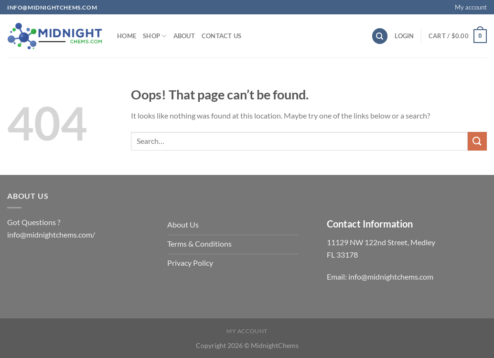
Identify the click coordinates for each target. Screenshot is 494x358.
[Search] (379, 36)
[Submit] (477, 141)
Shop (154, 36)
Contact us (222, 36)
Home (126, 36)
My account (471, 7)
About (184, 36)
